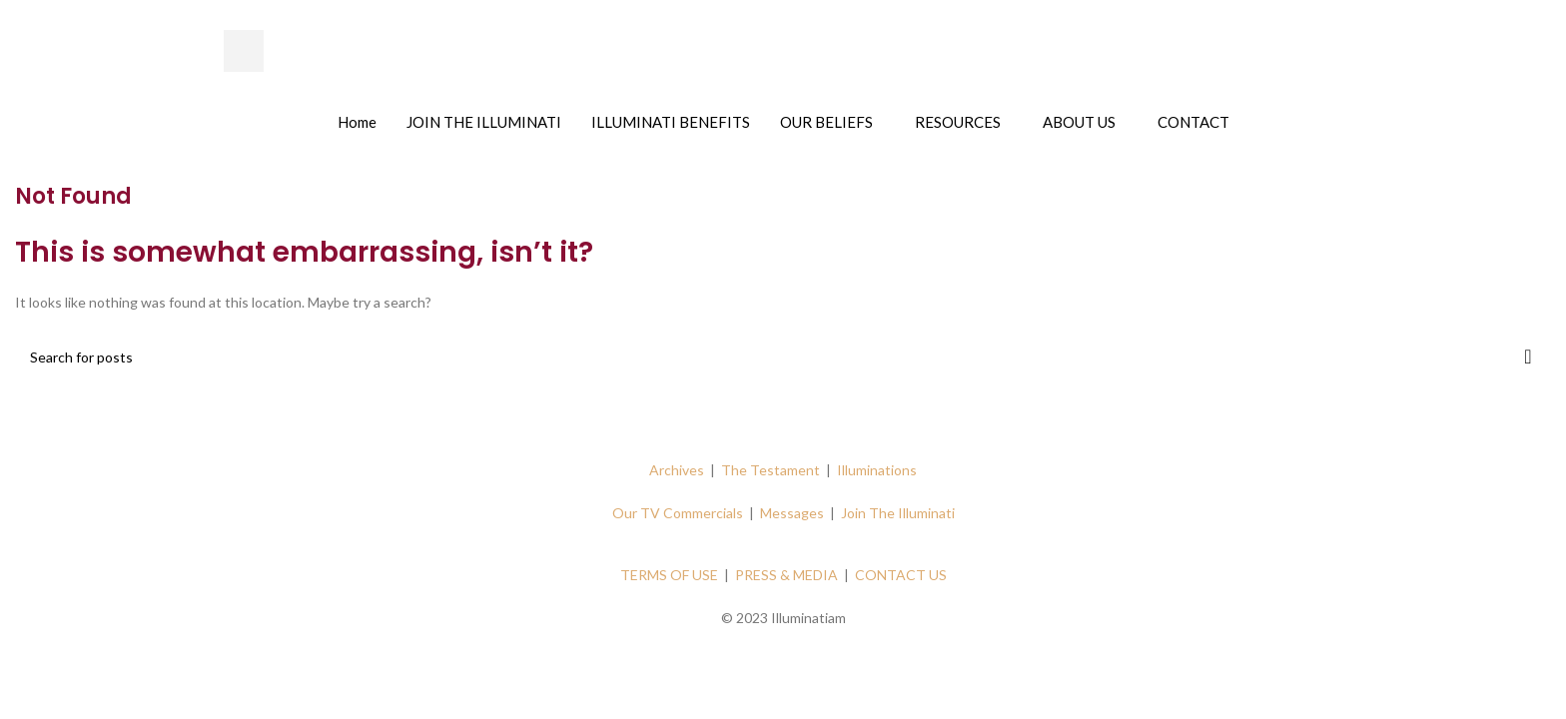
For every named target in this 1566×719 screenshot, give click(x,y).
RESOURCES (958, 122)
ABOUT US (1079, 122)
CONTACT (1193, 122)
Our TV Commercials (677, 512)
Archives (676, 469)
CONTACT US (901, 574)
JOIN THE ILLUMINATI (483, 122)
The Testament (770, 469)
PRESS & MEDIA (786, 574)
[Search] (783, 356)
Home (357, 122)
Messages (792, 512)
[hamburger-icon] (244, 51)
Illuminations (877, 469)
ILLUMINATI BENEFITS (670, 122)
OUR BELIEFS (826, 122)
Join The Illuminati (898, 512)
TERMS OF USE (669, 574)
